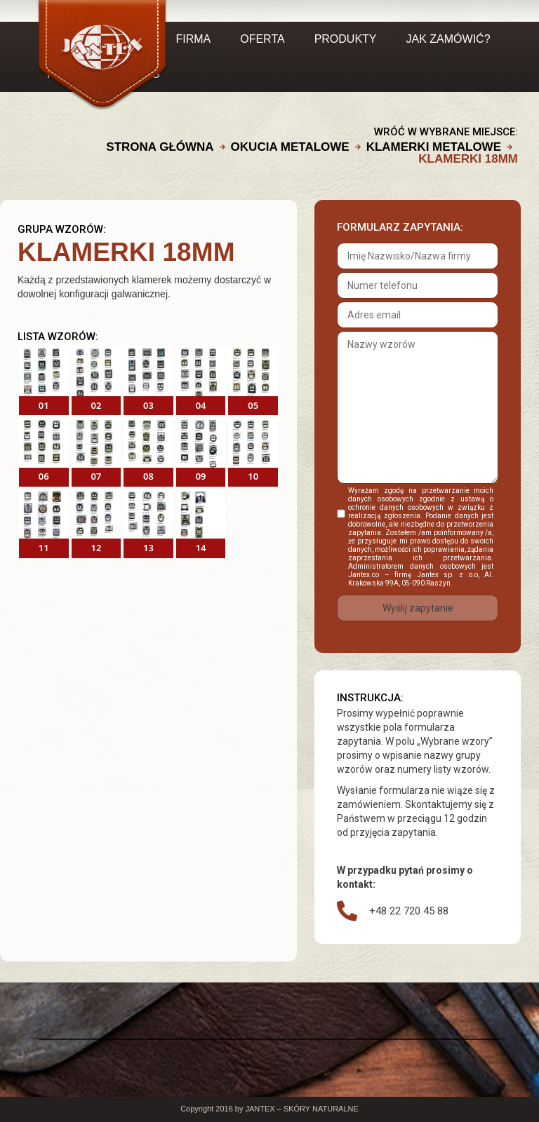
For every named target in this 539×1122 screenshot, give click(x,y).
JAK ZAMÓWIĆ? (448, 39)
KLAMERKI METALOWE (433, 147)
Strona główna (159, 147)
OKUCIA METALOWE (290, 147)
